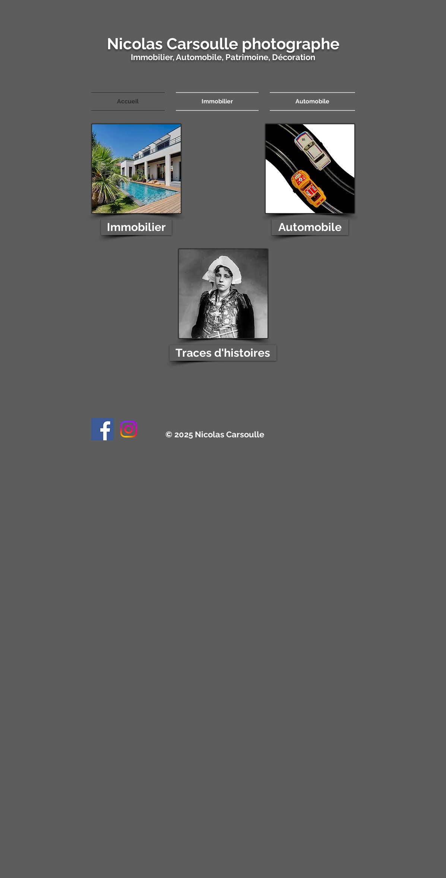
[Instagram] (128, 429)
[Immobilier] (136, 227)
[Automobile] (310, 227)
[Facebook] (102, 429)
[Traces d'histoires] (223, 353)
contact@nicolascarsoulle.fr (313, 392)
